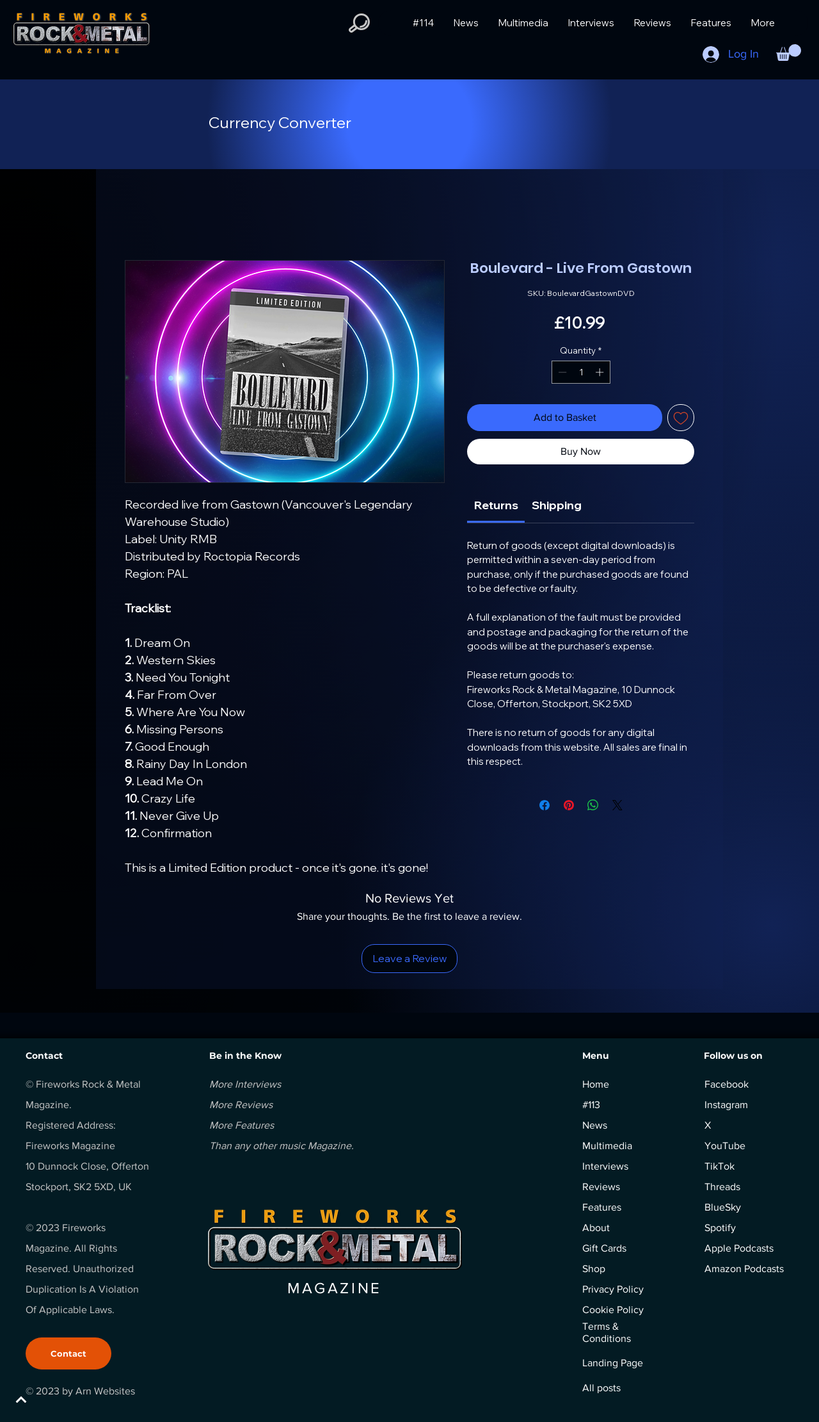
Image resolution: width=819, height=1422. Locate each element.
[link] (496, 505)
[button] (359, 23)
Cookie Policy (613, 1309)
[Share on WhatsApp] (593, 805)
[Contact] (68, 1353)
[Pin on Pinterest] (568, 805)
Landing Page (612, 1362)
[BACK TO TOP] (55, 1399)
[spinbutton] (580, 372)
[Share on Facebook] (544, 805)
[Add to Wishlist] (680, 417)
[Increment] (600, 372)
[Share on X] (617, 805)
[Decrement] (561, 372)
